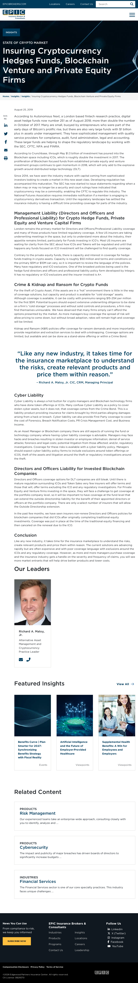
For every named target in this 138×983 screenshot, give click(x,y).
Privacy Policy (38, 967)
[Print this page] (6, 158)
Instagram (116, 937)
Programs (55, 944)
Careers (70, 4)
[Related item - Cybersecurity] (75, 850)
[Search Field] (115, 4)
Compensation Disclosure (16, 967)
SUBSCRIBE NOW (17, 941)
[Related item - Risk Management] (75, 816)
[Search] (131, 4)
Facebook (115, 941)
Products (54, 938)
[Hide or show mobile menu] (132, 14)
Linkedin (115, 929)
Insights (15, 96)
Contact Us (86, 4)
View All (123, 684)
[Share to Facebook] (6, 142)
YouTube (115, 946)
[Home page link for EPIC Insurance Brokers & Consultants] (14, 14)
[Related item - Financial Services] (75, 884)
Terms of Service (54, 967)
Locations (54, 4)
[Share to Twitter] (6, 134)
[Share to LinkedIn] (5, 125)
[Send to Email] (6, 150)
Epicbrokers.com (14, 4)
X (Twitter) (117, 933)
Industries (55, 932)
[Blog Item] (33, 732)
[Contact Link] (21, 660)
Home (6, 96)
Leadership (82, 950)
